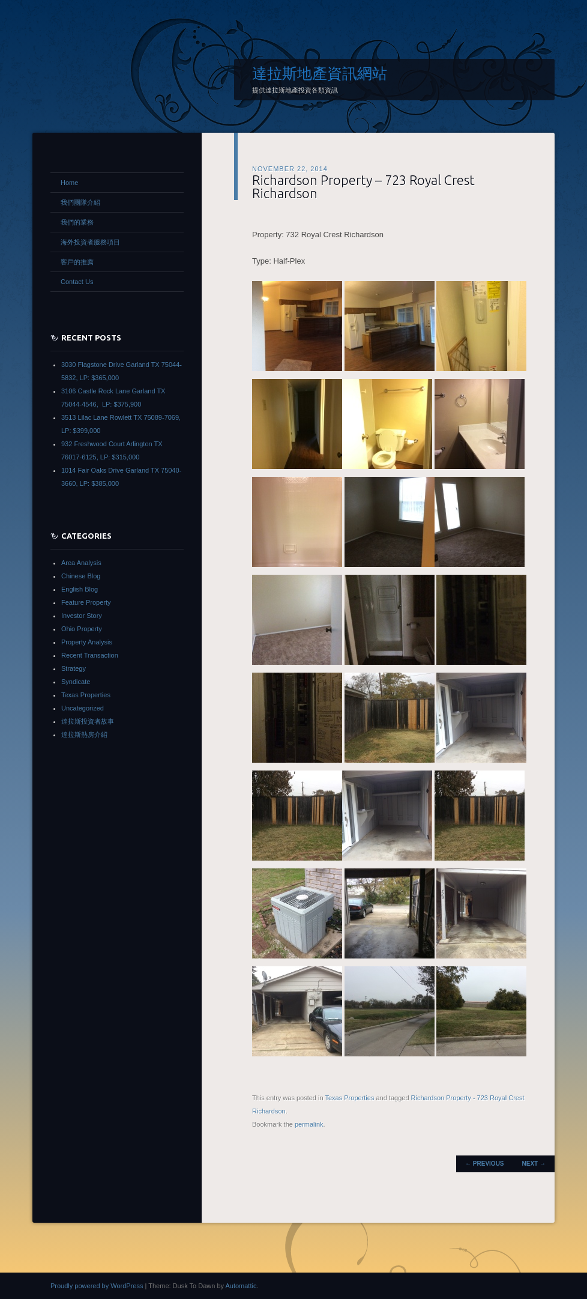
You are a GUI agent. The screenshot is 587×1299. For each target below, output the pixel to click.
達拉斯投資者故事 (87, 721)
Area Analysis (81, 562)
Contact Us (77, 281)
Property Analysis (86, 642)
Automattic (240, 1285)
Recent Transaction (89, 655)
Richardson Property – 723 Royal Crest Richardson (363, 186)
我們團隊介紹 (80, 202)
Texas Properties (349, 1097)
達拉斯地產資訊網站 (319, 73)
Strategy (73, 668)
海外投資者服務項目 (90, 242)
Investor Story (81, 615)
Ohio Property (81, 628)
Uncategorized (82, 708)
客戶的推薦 (77, 261)
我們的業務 (77, 222)
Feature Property (86, 602)
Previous (484, 1163)
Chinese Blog (80, 576)
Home (69, 182)
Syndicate (75, 681)
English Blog (79, 589)
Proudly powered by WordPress (96, 1285)
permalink (309, 1124)
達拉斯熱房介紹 (84, 734)
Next (534, 1163)
